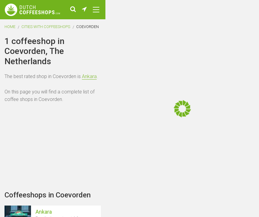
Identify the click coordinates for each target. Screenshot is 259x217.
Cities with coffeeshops (45, 26)
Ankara (89, 76)
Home (10, 26)
